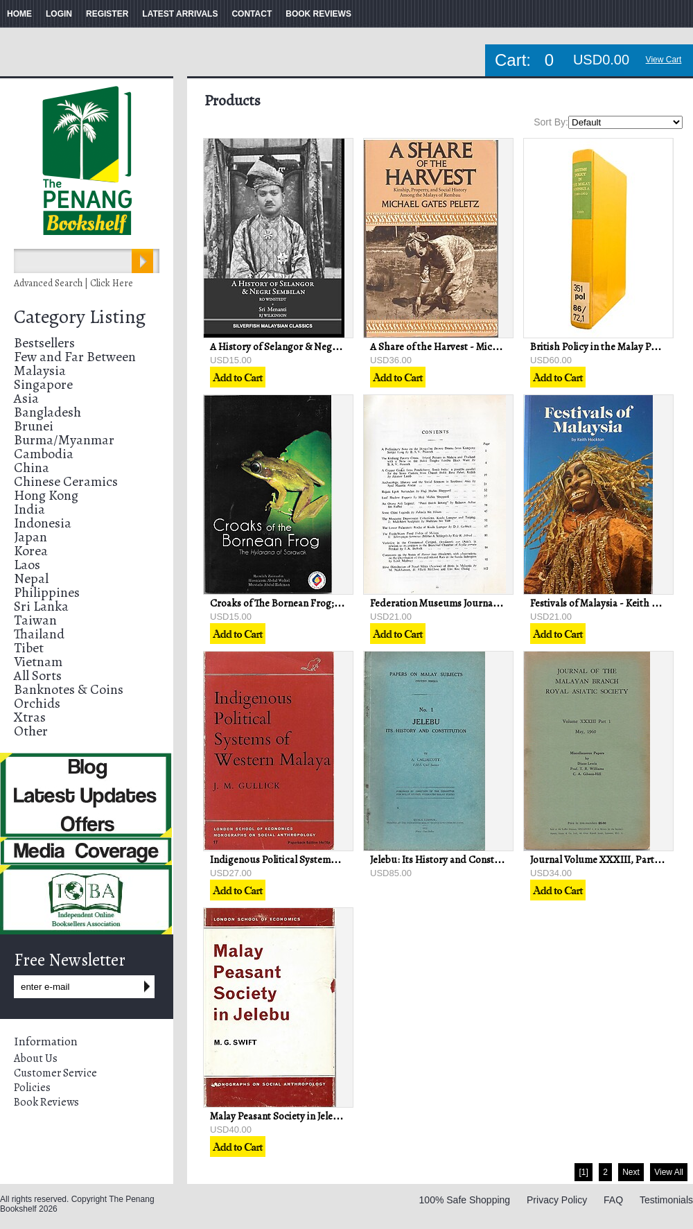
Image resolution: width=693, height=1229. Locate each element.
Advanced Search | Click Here (73, 283)
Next (631, 1172)
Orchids (37, 703)
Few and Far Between (75, 356)
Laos (27, 564)
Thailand (39, 634)
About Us (36, 1058)
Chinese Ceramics (66, 481)
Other (31, 731)
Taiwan (35, 620)
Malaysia (40, 370)
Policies (32, 1087)
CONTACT (251, 14)
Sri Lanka (41, 606)
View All (668, 1172)
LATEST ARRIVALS (180, 14)
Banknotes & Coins (68, 689)
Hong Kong (46, 495)
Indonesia (42, 523)
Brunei (33, 426)
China (31, 467)
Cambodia (43, 453)
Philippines (47, 592)
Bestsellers (44, 342)
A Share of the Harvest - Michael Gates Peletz (468, 347)
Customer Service (55, 1073)
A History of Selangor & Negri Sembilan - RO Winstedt (327, 347)
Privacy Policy (557, 1199)
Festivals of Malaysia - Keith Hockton (610, 603)
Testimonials (666, 1199)
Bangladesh (47, 412)
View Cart (664, 59)
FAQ (613, 1199)
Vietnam (38, 661)
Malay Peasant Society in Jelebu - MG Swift (302, 1116)
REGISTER (107, 14)
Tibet (29, 647)
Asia (26, 398)
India (29, 509)
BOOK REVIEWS (318, 14)
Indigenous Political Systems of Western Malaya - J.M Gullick (341, 859)
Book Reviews (46, 1102)
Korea (31, 550)
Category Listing (80, 317)
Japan (30, 537)
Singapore (43, 384)
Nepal (31, 578)
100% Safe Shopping (465, 1199)
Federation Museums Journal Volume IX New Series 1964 (492, 603)
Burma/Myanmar (64, 439)
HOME (19, 14)
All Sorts (38, 675)
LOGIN (59, 14)
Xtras (30, 717)
